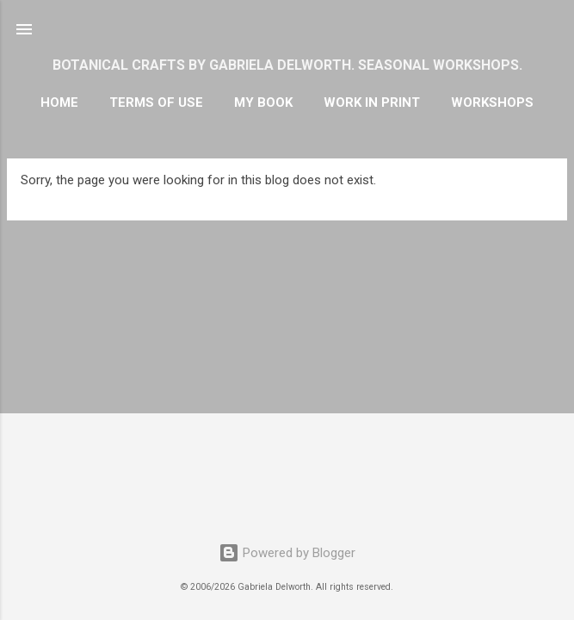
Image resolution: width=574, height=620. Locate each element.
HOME (59, 102)
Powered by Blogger (287, 553)
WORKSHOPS (492, 102)
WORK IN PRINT (372, 102)
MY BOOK (263, 102)
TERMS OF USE (156, 102)
